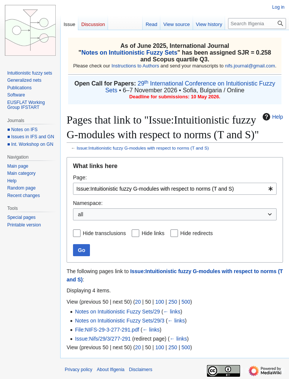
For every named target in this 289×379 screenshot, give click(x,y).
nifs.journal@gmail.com (250, 66)
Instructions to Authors (135, 66)
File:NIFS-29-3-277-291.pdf (107, 330)
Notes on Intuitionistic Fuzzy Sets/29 (117, 312)
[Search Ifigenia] (257, 23)
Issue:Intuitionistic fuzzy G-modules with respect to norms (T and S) (143, 147)
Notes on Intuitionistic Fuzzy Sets (129, 52)
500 (185, 302)
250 (172, 302)
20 (138, 302)
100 (159, 302)
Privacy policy (78, 369)
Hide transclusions (104, 233)
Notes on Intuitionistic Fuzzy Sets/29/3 (119, 321)
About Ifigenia (110, 369)
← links (172, 312)
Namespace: (88, 203)
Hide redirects (196, 233)
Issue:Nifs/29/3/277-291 (103, 339)
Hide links (152, 233)
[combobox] (175, 189)
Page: (80, 177)
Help (272, 117)
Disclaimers (140, 369)
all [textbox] (80, 214)
